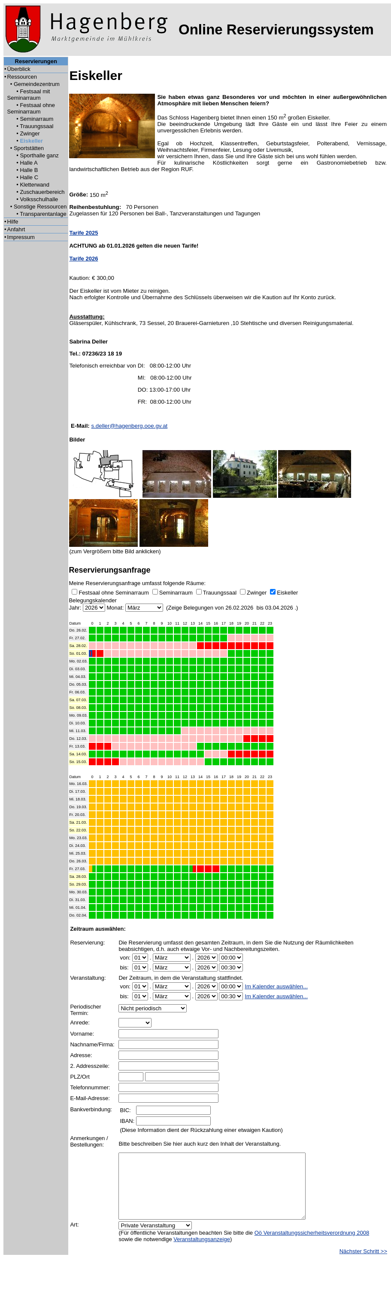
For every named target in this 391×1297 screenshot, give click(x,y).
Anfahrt (16, 229)
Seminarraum (36, 119)
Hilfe (12, 221)
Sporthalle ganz (39, 155)
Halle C (29, 177)
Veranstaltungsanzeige (201, 1252)
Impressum (21, 237)
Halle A (28, 162)
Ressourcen (22, 77)
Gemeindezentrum (37, 84)
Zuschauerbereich (42, 192)
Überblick (18, 69)
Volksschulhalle (39, 199)
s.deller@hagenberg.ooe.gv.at (129, 426)
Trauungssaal (36, 126)
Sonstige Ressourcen (40, 206)
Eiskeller (31, 141)
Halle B (29, 170)
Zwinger (29, 133)
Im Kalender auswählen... (276, 986)
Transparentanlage (43, 214)
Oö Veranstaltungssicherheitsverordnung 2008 (312, 1245)
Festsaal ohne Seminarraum (31, 108)
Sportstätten (29, 148)
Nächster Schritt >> (363, 1264)
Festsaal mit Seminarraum (28, 94)
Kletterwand (34, 184)
